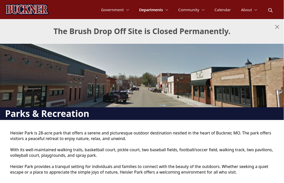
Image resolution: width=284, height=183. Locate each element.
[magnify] (270, 10)
